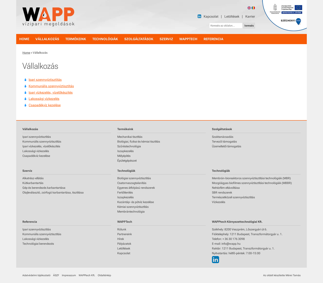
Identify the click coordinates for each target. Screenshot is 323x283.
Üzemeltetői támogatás (226, 146)
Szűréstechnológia (129, 146)
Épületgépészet (127, 160)
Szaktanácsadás (222, 136)
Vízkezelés (218, 202)
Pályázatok (124, 243)
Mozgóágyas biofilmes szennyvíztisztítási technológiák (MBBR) (252, 183)
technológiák (105, 39)
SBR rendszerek (222, 192)
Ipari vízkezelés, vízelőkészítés (51, 92)
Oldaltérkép (104, 275)
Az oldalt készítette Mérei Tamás (282, 275)
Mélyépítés (124, 155)
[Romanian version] (253, 8)
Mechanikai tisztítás (129, 136)
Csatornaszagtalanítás (131, 183)
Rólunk (121, 229)
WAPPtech (188, 39)
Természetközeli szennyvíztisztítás (233, 197)
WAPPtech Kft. (87, 275)
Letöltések (231, 16)
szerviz (166, 39)
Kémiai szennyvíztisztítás (133, 206)
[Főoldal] (48, 17)
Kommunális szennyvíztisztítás (51, 86)
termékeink (75, 39)
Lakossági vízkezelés (44, 99)
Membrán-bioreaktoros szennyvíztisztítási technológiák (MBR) (251, 178)
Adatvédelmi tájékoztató (36, 275)
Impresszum (69, 275)
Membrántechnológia (131, 211)
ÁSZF (56, 275)
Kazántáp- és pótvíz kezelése (135, 202)
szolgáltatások (138, 39)
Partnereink (124, 234)
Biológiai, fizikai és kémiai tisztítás (138, 141)
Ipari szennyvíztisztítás (45, 80)
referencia (213, 39)
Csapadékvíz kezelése (45, 105)
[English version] (249, 8)
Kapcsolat (211, 16)
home (24, 39)
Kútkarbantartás (32, 183)
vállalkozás (47, 39)
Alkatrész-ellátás (33, 178)
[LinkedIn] (199, 16)
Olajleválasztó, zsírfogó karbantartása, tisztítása (53, 192)
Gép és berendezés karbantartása (43, 187)
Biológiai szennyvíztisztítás (134, 178)
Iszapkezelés (125, 151)
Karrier (250, 16)
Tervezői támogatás (224, 141)
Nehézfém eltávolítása (226, 187)
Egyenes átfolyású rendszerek (136, 187)
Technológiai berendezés (38, 243)
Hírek (120, 239)
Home (26, 52)
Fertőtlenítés (125, 192)
